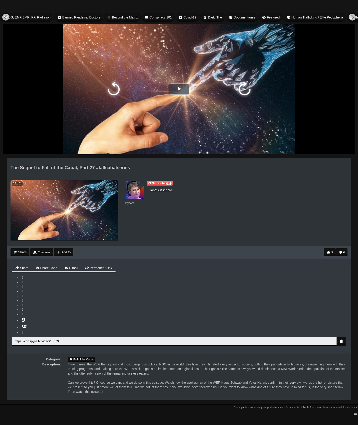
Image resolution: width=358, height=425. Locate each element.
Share (22, 268)
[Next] (352, 17)
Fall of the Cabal (81, 359)
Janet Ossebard (161, 190)
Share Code (46, 268)
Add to (64, 252)
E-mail (71, 268)
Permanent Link (98, 268)
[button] (160, 183)
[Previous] (5, 17)
